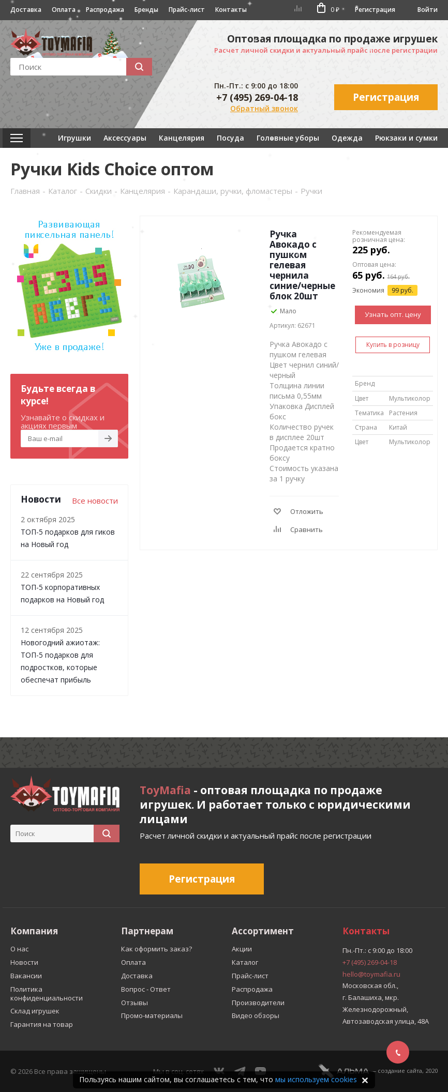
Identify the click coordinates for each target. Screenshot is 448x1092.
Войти (427, 9)
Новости (24, 962)
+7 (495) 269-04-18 (257, 97)
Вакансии (26, 975)
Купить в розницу (393, 344)
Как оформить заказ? (156, 948)
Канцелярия (181, 138)
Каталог (245, 962)
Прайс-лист (187, 9)
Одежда (347, 138)
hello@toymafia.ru (371, 974)
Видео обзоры (255, 1015)
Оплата (64, 9)
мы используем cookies (316, 1079)
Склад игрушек (34, 1010)
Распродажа (105, 9)
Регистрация (375, 9)
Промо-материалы (152, 1015)
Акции (242, 948)
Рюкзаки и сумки (406, 138)
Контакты (231, 9)
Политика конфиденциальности (46, 993)
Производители (258, 1002)
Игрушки (74, 138)
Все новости (95, 500)
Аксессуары (124, 138)
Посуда (230, 138)
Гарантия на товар (41, 1024)
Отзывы (134, 1002)
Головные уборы (288, 138)
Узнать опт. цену (393, 314)
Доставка (25, 9)
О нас (19, 948)
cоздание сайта (400, 1070)
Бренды (146, 9)
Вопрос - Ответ (146, 989)
